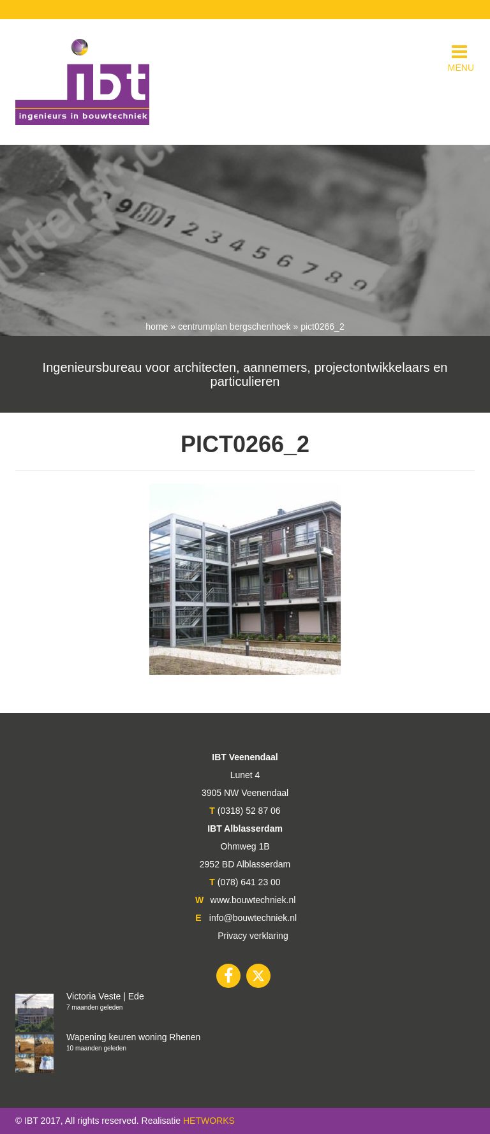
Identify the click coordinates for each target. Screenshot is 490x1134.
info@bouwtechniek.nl (253, 918)
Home (156, 326)
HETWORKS (209, 1121)
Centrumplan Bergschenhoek (234, 326)
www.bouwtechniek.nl (253, 900)
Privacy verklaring (253, 936)
